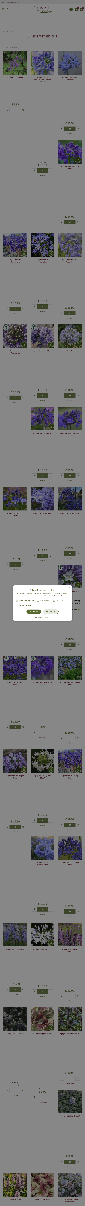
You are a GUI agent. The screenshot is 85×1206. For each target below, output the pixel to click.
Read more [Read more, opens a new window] (62, 596)
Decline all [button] (50, 612)
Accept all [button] (34, 612)
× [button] (70, 587)
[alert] (42, 603)
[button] (42, 617)
